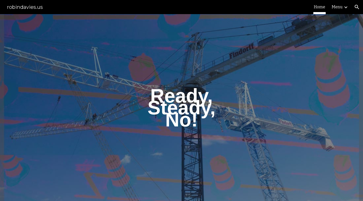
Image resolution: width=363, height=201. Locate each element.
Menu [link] (337, 7)
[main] (181, 107)
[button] (357, 7)
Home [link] (319, 7)
